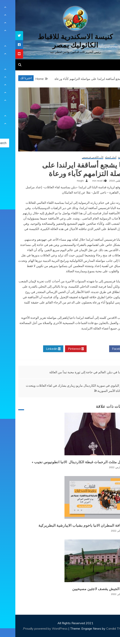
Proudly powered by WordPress (30, 628)
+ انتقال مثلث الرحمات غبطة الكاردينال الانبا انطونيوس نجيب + (65, 462)
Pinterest (60, 349)
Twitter (82, 349)
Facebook (105, 349)
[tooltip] (4, 35)
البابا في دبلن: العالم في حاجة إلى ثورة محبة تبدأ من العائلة (71, 372)
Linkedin (38, 349)
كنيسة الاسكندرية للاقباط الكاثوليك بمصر (60, 41)
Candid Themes (102, 628)
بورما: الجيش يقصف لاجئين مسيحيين (85, 589)
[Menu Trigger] (108, 8)
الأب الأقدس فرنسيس (77, 157)
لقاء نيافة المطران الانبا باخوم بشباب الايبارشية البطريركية (68, 525)
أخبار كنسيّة (95, 157)
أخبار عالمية (108, 157)
